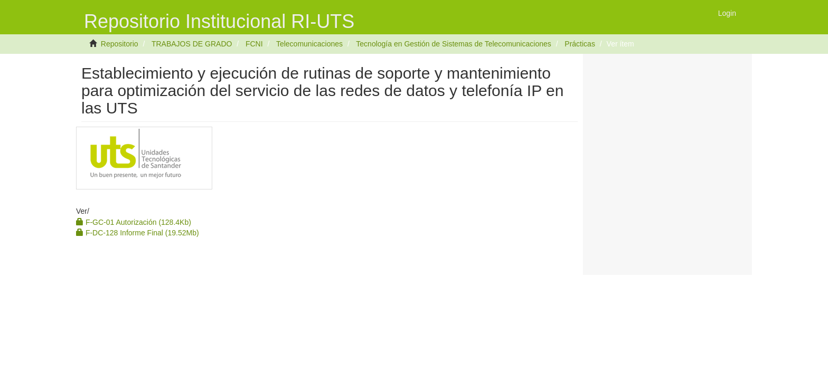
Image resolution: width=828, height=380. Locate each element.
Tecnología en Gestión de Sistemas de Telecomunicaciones (453, 44)
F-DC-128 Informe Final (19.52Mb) (137, 233)
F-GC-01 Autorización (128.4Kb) (133, 222)
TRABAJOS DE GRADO (192, 44)
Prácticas (579, 44)
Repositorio (119, 44)
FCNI (254, 44)
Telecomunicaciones (309, 44)
